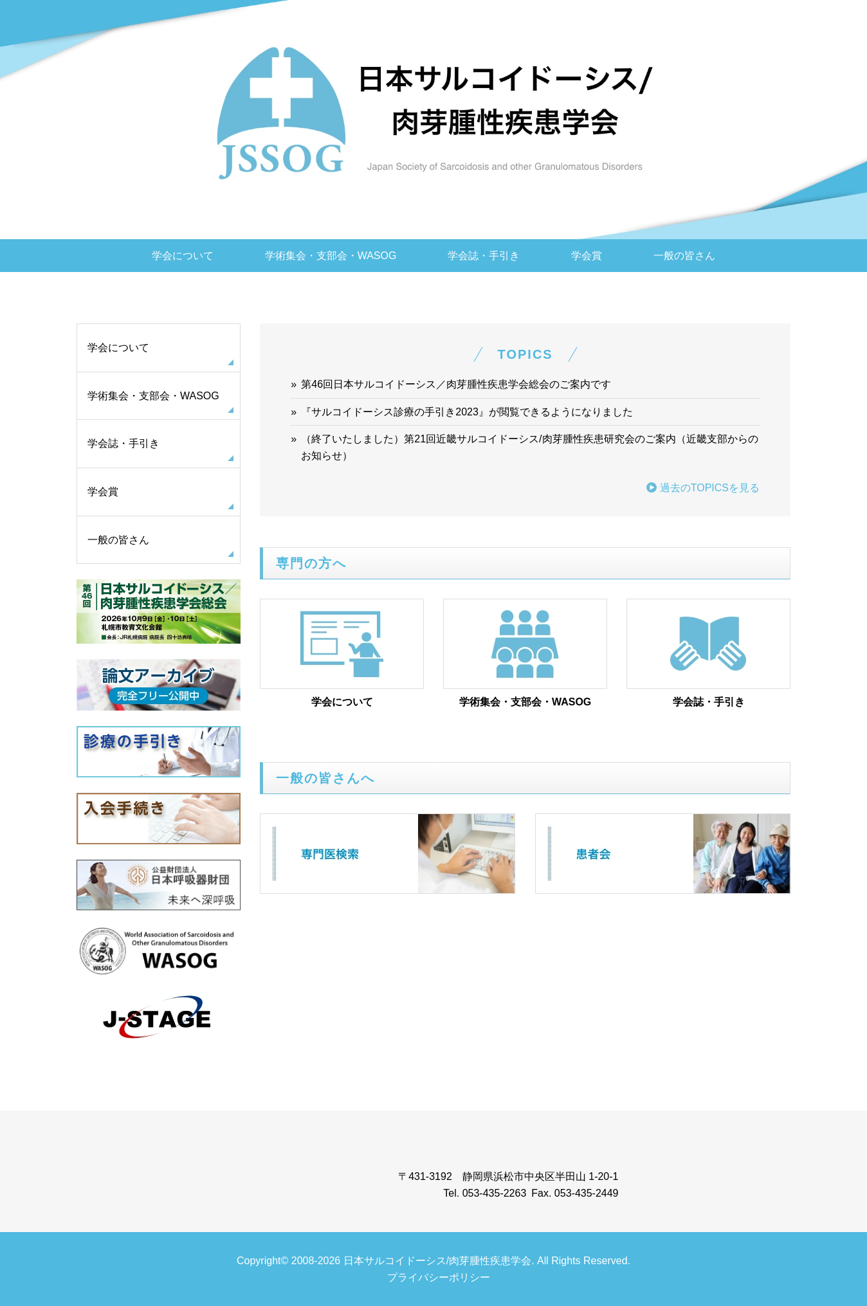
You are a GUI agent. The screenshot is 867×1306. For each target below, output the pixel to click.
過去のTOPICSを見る (710, 487)
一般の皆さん (684, 255)
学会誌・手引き (484, 255)
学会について (183, 255)
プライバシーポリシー (438, 1277)
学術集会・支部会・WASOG (331, 255)
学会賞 (586, 255)
